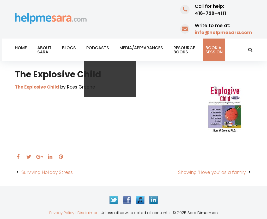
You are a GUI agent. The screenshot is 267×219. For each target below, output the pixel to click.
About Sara (44, 50)
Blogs (69, 48)
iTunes (140, 200)
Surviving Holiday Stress (47, 172)
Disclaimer (87, 212)
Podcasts (97, 48)
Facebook (127, 200)
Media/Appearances (141, 48)
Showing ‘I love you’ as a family (212, 172)
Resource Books (184, 50)
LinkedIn (153, 200)
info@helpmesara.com (223, 32)
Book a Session (214, 50)
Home (21, 48)
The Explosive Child (37, 87)
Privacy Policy (61, 212)
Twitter (114, 200)
